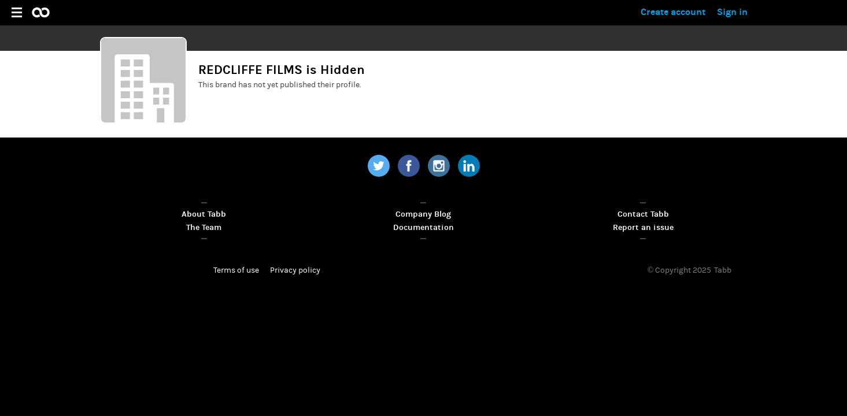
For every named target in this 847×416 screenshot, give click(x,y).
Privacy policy (295, 270)
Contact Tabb (643, 214)
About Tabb (204, 214)
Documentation (423, 227)
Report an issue (643, 227)
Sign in (732, 11)
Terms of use (236, 270)
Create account (673, 11)
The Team (203, 227)
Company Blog (423, 214)
